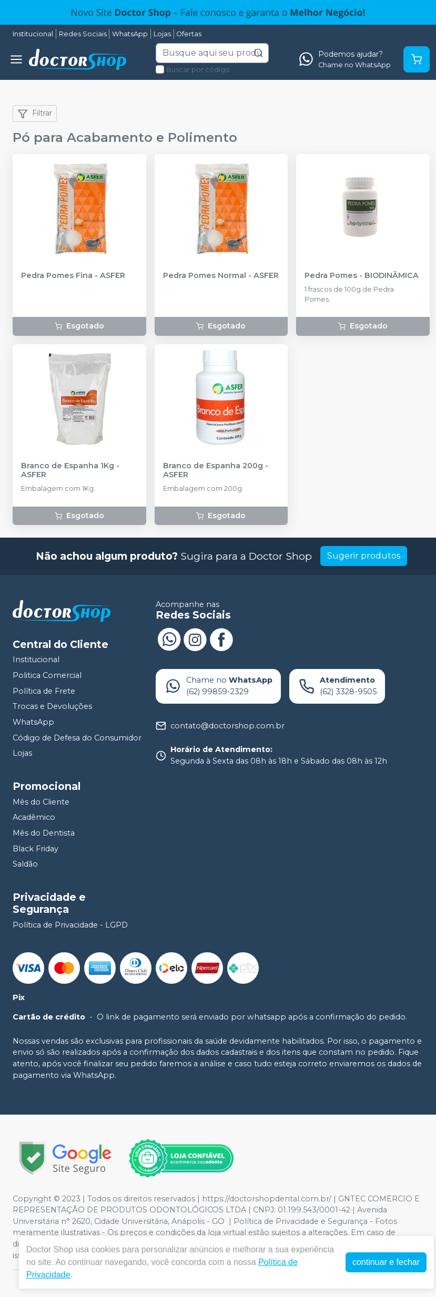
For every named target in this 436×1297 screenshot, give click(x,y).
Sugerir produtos (363, 556)
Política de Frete (44, 691)
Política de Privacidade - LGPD (70, 925)
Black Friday (35, 848)
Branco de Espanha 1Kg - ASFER (70, 470)
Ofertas (188, 34)
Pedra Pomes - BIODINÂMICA (362, 275)
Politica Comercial (47, 675)
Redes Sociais (83, 34)
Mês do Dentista (44, 833)
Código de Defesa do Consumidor (77, 738)
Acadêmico (34, 817)
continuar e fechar (386, 1262)
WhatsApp (130, 34)
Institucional (33, 34)
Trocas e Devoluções (52, 706)
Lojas (162, 34)
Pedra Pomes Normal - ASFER (221, 275)
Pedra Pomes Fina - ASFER (73, 275)
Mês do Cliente (41, 802)
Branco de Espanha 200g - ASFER (215, 470)
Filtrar (34, 113)
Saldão (25, 864)
